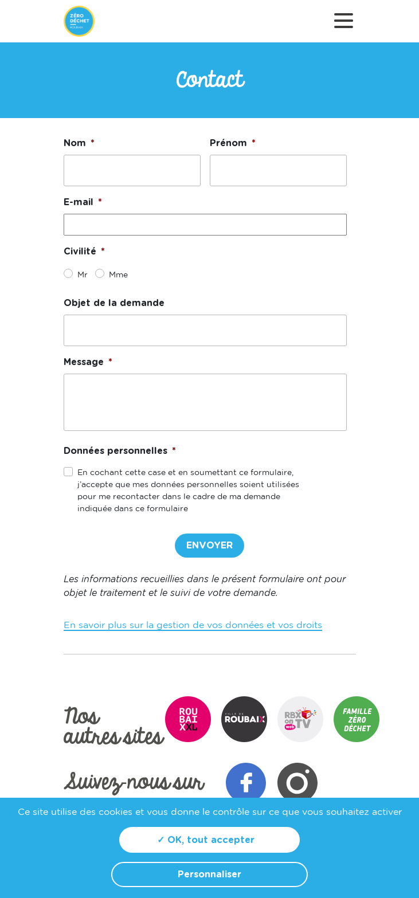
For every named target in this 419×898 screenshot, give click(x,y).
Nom (79, 143)
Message (88, 362)
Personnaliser (209, 874)
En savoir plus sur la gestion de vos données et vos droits (193, 625)
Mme (116, 275)
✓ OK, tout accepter (205, 840)
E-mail (83, 202)
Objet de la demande (114, 303)
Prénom (233, 143)
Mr (80, 275)
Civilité (84, 251)
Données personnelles (120, 451)
